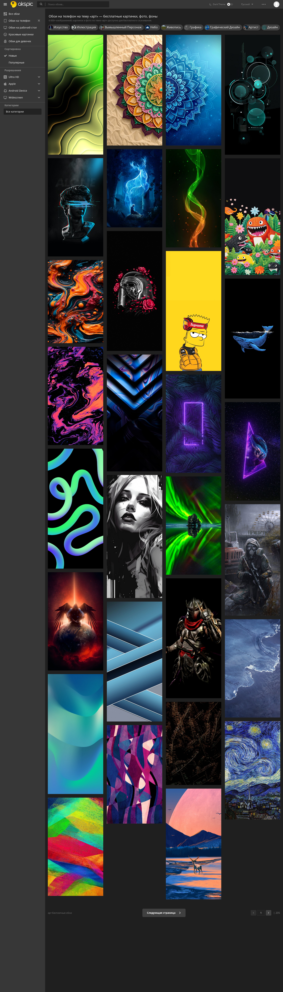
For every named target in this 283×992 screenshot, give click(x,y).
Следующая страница (164, 912)
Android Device (15, 91)
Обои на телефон (22, 20)
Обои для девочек (17, 41)
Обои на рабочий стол (20, 27)
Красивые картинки (19, 34)
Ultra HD (11, 77)
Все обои (12, 14)
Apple (10, 83)
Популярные (16, 62)
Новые (13, 55)
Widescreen (13, 97)
